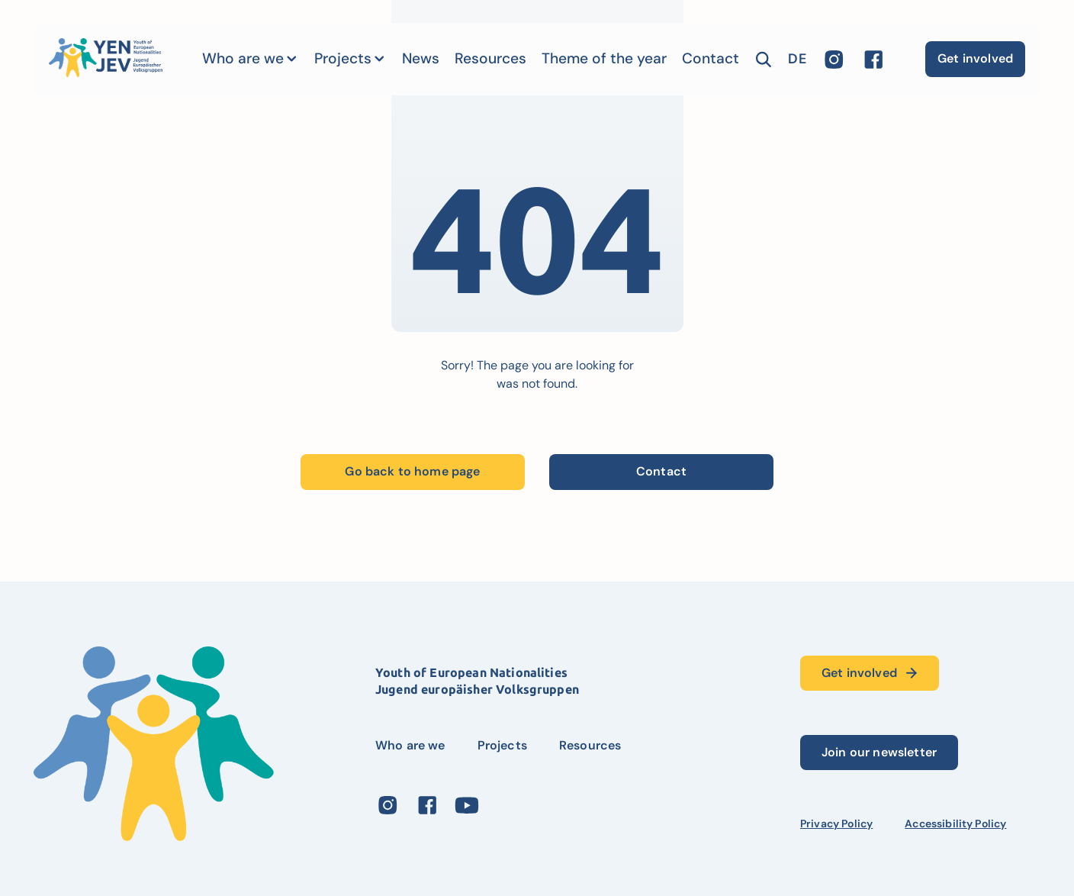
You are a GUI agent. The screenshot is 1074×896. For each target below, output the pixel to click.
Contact (710, 58)
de (797, 59)
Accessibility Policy (955, 823)
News (420, 58)
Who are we (243, 58)
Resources (490, 58)
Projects (342, 58)
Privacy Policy (836, 823)
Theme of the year (604, 58)
